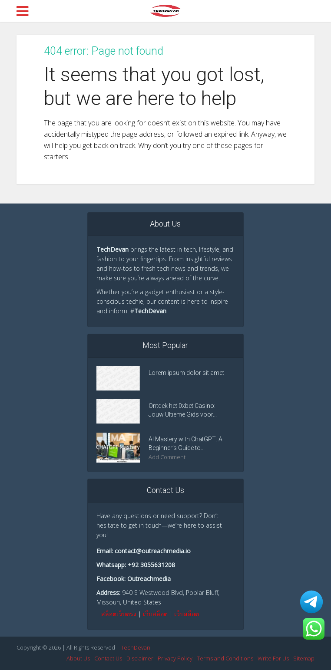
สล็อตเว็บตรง (118, 614)
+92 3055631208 (151, 565)
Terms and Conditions (225, 658)
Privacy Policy (175, 658)
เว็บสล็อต (155, 614)
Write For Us (273, 658)
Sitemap (303, 658)
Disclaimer (139, 658)
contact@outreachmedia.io (153, 551)
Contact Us (108, 658)
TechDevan (135, 647)
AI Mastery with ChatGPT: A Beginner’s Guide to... (185, 443)
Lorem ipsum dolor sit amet (186, 372)
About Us (78, 658)
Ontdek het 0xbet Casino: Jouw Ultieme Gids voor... (183, 410)
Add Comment (167, 457)
